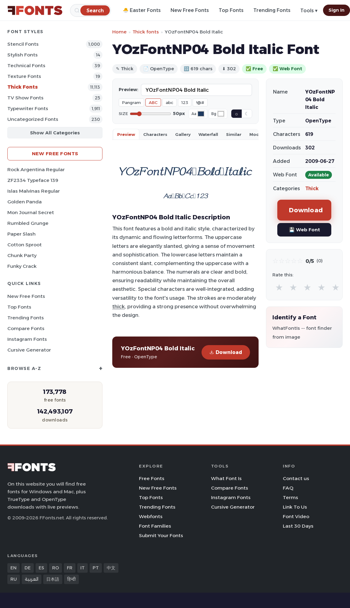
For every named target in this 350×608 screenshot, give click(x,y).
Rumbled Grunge (27, 223)
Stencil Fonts (23, 44)
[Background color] (221, 113)
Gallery (182, 134)
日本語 (52, 579)
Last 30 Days (298, 526)
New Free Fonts (190, 10)
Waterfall (208, 134)
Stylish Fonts (22, 55)
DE (28, 568)
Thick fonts (146, 32)
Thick (312, 188)
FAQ (288, 488)
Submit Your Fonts (161, 535)
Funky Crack (22, 266)
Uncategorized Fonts (32, 119)
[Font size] (150, 113)
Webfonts (151, 516)
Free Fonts (151, 478)
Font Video (296, 516)
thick (118, 306)
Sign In (336, 10)
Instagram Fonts (27, 339)
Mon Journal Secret (30, 212)
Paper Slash (21, 234)
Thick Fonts (22, 87)
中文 (111, 568)
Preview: (128, 89)
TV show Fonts (25, 98)
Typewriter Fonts (27, 108)
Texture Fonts (24, 76)
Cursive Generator (29, 350)
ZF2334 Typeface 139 (32, 180)
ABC (153, 102)
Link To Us (295, 507)
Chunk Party (22, 255)
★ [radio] (279, 287)
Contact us (296, 478)
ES (41, 568)
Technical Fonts (26, 65)
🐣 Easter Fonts (142, 10)
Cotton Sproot (24, 245)
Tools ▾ (308, 10)
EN (13, 568)
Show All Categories (55, 133)
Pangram (131, 102)
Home (119, 32)
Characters (155, 134)
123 (184, 102)
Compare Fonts (25, 328)
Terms (290, 497)
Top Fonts (231, 10)
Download (226, 352)
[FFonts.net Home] (35, 10)
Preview (126, 134)
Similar (233, 134)
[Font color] (201, 113)
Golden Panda (24, 202)
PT (96, 568)
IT (82, 568)
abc (169, 102)
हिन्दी (71, 579)
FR (69, 568)
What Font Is (226, 478)
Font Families (155, 526)
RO (55, 568)
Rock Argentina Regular (36, 169)
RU (13, 579)
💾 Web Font (304, 230)
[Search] (95, 10)
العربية (31, 579)
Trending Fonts (271, 10)
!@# (200, 102)
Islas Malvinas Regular (33, 191)
